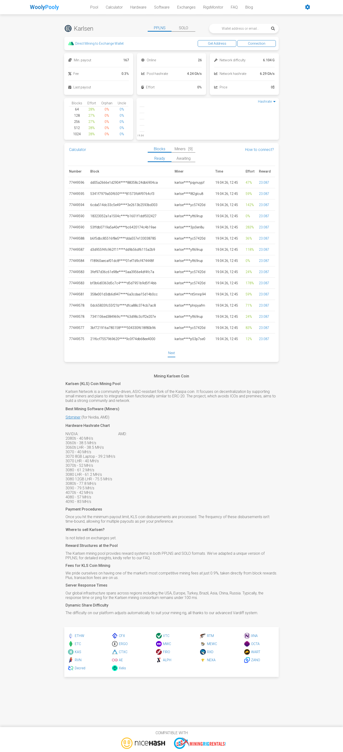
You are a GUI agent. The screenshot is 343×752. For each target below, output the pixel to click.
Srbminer (73, 417)
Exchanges (186, 7)
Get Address (217, 43)
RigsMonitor (213, 7)
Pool (94, 7)
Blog (249, 7)
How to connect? (259, 149)
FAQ (234, 7)
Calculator (114, 7)
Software (162, 7)
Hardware (138, 7)
